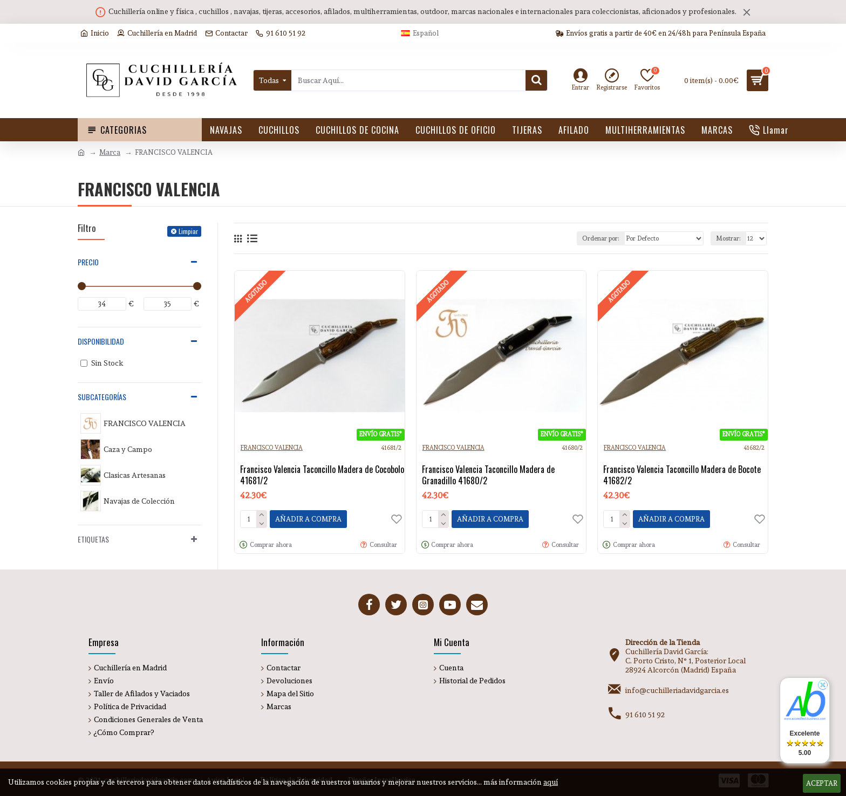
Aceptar (821, 783)
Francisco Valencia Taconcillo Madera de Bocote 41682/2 (682, 475)
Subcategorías (102, 396)
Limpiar (188, 231)
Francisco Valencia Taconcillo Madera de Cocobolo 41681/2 (322, 475)
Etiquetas (93, 539)
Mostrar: (728, 238)
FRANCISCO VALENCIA (272, 447)
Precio (88, 261)
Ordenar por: (600, 238)
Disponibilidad (101, 341)
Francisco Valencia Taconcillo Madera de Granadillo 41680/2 (488, 475)
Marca (109, 152)
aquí (550, 782)
